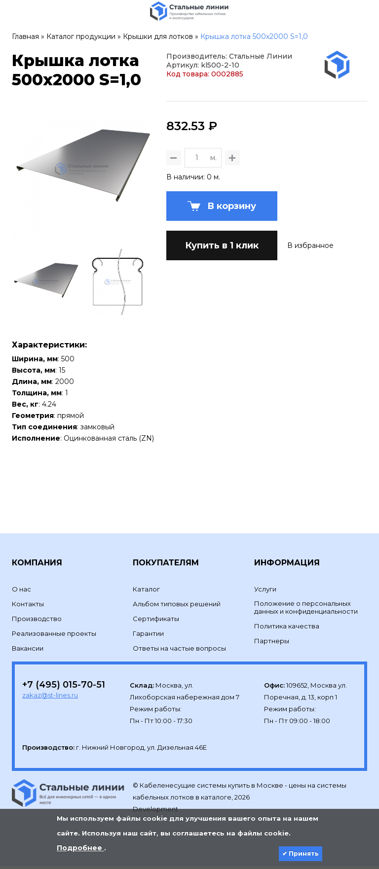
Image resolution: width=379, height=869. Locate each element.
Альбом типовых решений (177, 607)
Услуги (265, 592)
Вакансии (27, 651)
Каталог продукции (80, 36)
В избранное (310, 293)
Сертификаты (156, 622)
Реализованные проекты (54, 636)
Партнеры (271, 644)
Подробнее (80, 847)
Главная (25, 36)
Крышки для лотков (158, 36)
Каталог (146, 592)
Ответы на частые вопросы (179, 651)
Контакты (28, 607)
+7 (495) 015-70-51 (63, 687)
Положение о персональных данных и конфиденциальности (306, 610)
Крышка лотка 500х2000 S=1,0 (254, 36)
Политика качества (286, 629)
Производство (37, 622)
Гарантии (148, 636)
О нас (21, 592)
